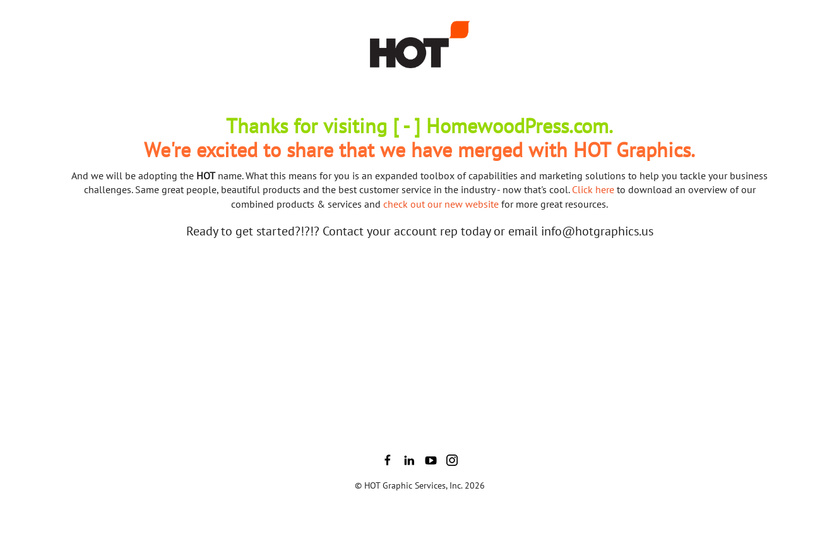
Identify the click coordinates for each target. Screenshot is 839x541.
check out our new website (441, 204)
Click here (593, 189)
